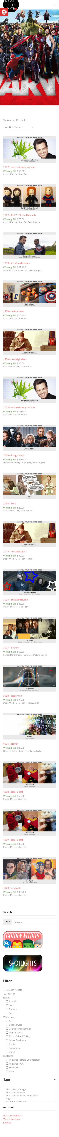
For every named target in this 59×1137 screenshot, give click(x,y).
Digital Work (16, 1032)
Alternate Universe (30, 1092)
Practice (11, 993)
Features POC (16, 1063)
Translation (15, 1048)
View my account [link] (12, 1118)
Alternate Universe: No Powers (30, 1095)
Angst (30, 1098)
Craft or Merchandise (20, 1028)
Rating (6, 997)
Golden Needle (14, 989)
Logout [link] (7, 1122)
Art (10, 1020)
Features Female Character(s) (24, 1059)
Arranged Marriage (30, 1101)
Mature (13, 1009)
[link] (4, 12)
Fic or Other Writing (19, 1036)
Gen (11, 1005)
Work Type (9, 1016)
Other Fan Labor (17, 1040)
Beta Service (15, 1024)
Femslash (14, 1067)
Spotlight (8, 1055)
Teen (11, 1013)
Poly (11, 1071)
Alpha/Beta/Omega (30, 1089)
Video (12, 1051)
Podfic (12, 1044)
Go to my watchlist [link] (13, 1115)
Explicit (13, 1001)
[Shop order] (18, 127)
